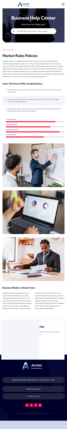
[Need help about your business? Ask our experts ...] (33, 31)
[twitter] (31, 405)
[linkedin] (40, 405)
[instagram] (35, 405)
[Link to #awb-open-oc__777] (63, 4)
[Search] (14, 31)
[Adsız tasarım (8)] (25, 1)
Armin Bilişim (48, 413)
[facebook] (27, 405)
